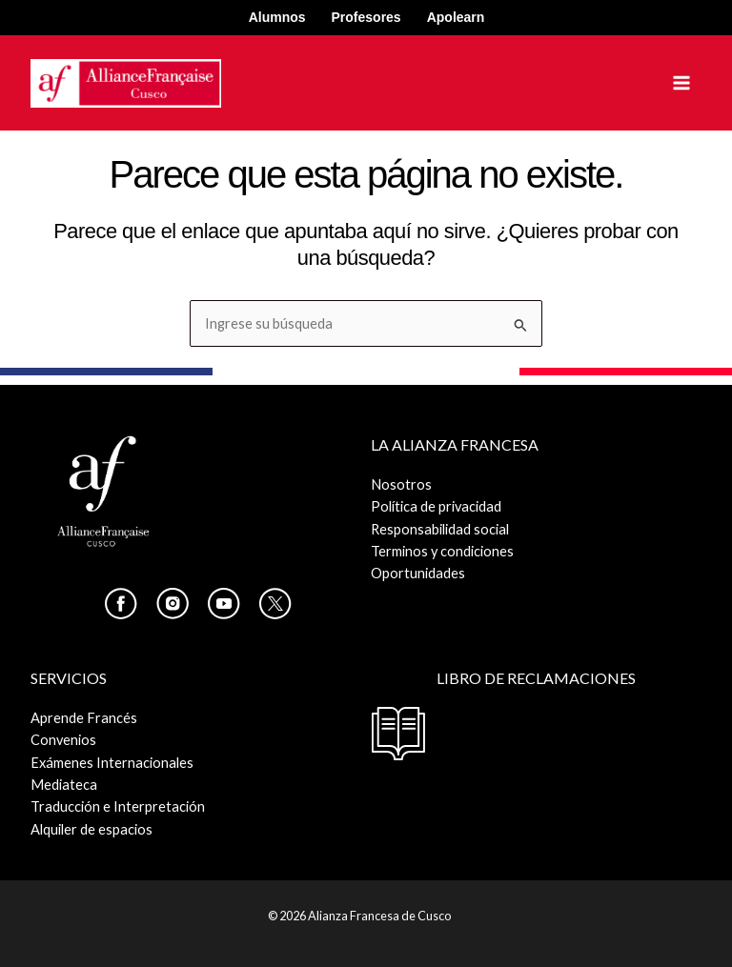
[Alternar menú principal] (681, 83)
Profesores (366, 17)
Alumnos (277, 17)
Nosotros (401, 484)
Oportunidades (418, 573)
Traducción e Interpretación (117, 806)
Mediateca (63, 784)
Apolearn (456, 17)
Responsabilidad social (440, 529)
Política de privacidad (436, 506)
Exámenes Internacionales (111, 763)
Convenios (63, 740)
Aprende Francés (83, 718)
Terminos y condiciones (442, 551)
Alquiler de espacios (91, 829)
